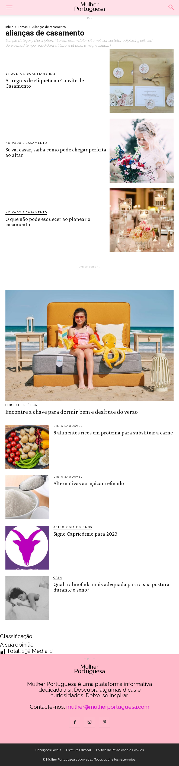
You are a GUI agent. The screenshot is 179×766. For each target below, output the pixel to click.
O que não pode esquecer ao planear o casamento (47, 221)
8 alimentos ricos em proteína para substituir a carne (113, 433)
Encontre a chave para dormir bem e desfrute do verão (71, 411)
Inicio (9, 27)
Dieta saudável (68, 425)
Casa (57, 577)
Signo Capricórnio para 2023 (85, 534)
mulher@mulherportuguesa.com (107, 707)
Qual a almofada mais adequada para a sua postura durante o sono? (111, 587)
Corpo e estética (21, 404)
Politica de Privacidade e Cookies (120, 750)
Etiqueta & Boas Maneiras (30, 73)
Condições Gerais (48, 750)
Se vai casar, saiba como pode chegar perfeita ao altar (55, 152)
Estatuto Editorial (78, 750)
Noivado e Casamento (26, 142)
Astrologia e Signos (72, 527)
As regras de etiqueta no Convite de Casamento (44, 83)
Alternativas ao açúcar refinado (88, 483)
